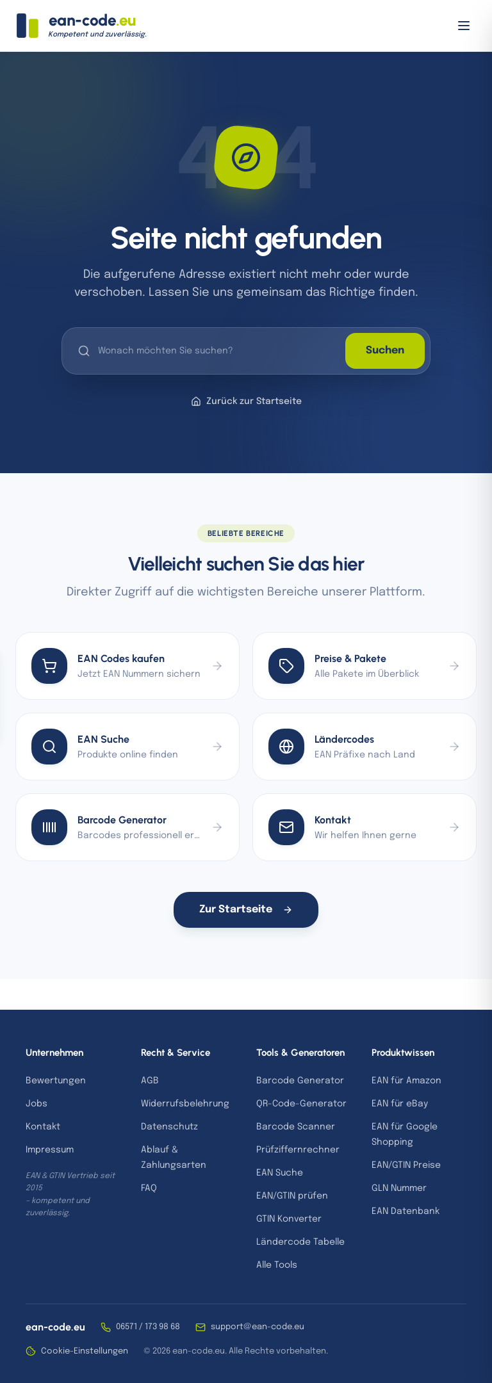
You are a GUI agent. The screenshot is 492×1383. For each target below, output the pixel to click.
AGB (150, 1080)
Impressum (50, 1149)
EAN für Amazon (406, 1080)
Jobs (36, 1103)
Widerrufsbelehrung (185, 1103)
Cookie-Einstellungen (77, 1351)
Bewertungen (56, 1080)
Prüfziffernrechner (298, 1149)
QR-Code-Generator (301, 1103)
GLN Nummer (399, 1188)
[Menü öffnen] (464, 25)
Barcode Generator (300, 1080)
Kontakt (43, 1126)
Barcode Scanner (295, 1126)
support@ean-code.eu (249, 1327)
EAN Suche (279, 1173)
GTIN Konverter (289, 1219)
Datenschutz (169, 1126)
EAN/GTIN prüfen (292, 1196)
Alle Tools (276, 1265)
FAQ (149, 1188)
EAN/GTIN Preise (406, 1165)
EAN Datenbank (405, 1211)
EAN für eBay (400, 1103)
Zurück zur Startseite (246, 401)
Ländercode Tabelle (300, 1242)
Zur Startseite (246, 909)
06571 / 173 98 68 (140, 1327)
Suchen (385, 350)
